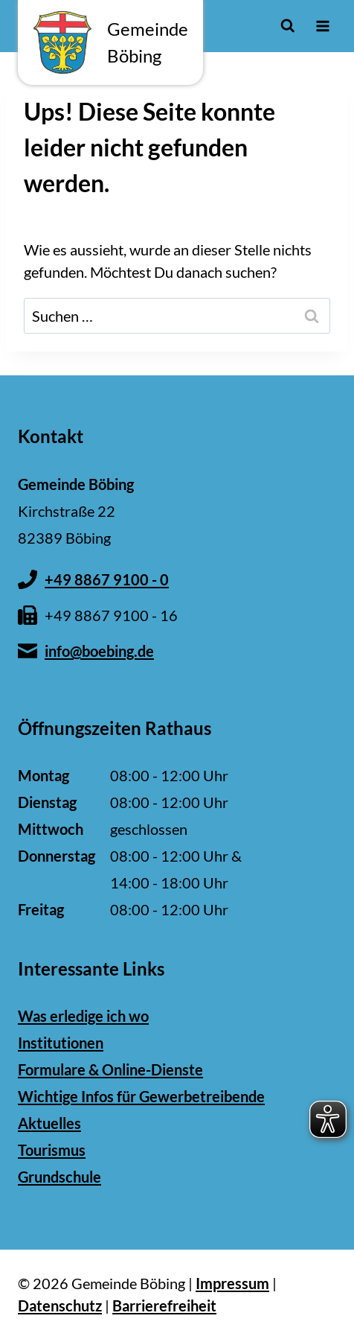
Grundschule (59, 1177)
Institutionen (60, 1043)
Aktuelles (49, 1123)
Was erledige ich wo (83, 1016)
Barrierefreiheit (164, 1305)
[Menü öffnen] (322, 25)
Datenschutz (60, 1305)
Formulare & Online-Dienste (110, 1069)
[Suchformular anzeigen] (287, 25)
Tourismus (52, 1150)
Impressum (232, 1283)
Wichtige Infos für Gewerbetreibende (141, 1096)
